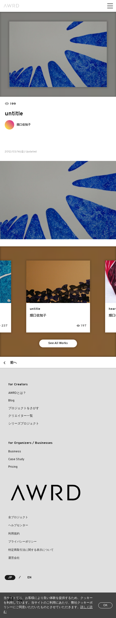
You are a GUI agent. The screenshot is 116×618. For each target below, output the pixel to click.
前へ (13, 363)
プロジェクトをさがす (23, 408)
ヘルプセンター (18, 525)
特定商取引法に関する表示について (31, 550)
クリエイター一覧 (20, 416)
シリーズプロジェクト (23, 424)
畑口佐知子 (24, 125)
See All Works (58, 343)
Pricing (12, 467)
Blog (11, 401)
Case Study (16, 459)
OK (105, 605)
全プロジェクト (18, 517)
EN (29, 578)
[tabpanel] (58, 54)
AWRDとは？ (17, 393)
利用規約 (14, 534)
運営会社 (14, 558)
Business (14, 452)
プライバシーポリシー (22, 542)
